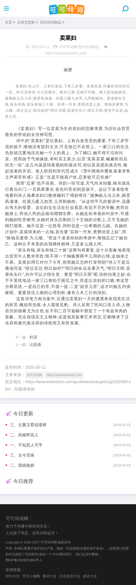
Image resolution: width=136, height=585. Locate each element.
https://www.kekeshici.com (65, 53)
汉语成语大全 (69, 576)
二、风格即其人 (24, 435)
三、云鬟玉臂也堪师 (28, 425)
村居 (33, 337)
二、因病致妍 (22, 465)
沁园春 (35, 344)
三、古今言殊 (22, 455)
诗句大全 (13, 576)
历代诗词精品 (50, 22)
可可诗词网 (68, 47)
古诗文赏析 (26, 22)
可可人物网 (31, 576)
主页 (8, 22)
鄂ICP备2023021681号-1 (24, 560)
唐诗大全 (49, 576)
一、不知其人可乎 (26, 445)
